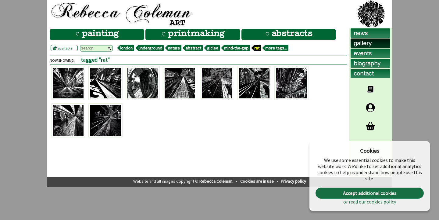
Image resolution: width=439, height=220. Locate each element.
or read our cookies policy (369, 202)
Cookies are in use (257, 181)
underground (150, 48)
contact (364, 73)
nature (174, 48)
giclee (212, 48)
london (126, 48)
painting (99, 34)
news (361, 33)
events (363, 53)
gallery (363, 43)
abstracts (291, 34)
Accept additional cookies (369, 193)
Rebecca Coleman (215, 181)
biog (367, 63)
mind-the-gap (236, 48)
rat (256, 48)
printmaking (195, 34)
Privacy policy (293, 181)
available (64, 48)
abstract (193, 48)
